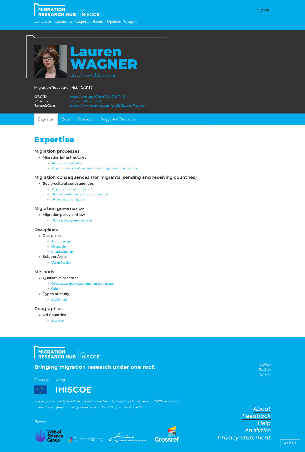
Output (130, 22)
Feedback (256, 416)
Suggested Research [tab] (118, 119)
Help (264, 423)
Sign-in (263, 10)
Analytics (258, 430)
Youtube (265, 375)
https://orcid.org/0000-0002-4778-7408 (97, 97)
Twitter (265, 365)
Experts (82, 22)
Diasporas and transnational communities (79, 195)
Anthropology (61, 242)
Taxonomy (63, 22)
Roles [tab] (66, 119)
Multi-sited (59, 300)
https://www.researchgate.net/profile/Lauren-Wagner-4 (108, 106)
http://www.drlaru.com (92, 76)
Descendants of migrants (68, 200)
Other (55, 289)
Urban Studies (61, 263)
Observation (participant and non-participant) (82, 284)
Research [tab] (86, 119)
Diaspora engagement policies (71, 221)
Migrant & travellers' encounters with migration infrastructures (94, 169)
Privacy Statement (244, 437)
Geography (59, 247)
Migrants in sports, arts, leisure (72, 190)
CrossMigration (68, 9)
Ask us (290, 443)
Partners (66, 390)
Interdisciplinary (62, 252)
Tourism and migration (67, 164)
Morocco (57, 321)
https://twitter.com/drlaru (87, 102)
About (98, 22)
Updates (114, 22)
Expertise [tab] (46, 119)
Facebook (264, 370)
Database (43, 22)
